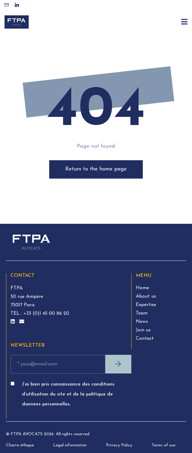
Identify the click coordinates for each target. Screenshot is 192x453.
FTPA (17, 288)
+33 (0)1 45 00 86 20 (45, 313)
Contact (145, 338)
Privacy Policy (119, 445)
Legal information (70, 445)
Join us (143, 330)
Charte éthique (20, 445)
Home (142, 288)
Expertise (146, 304)
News (142, 321)
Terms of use (163, 445)
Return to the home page (96, 169)
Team (142, 313)
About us (146, 296)
